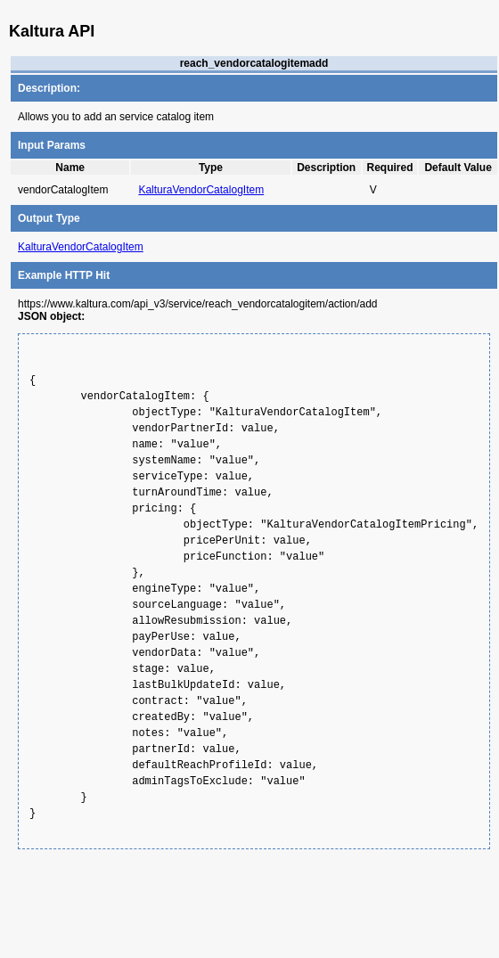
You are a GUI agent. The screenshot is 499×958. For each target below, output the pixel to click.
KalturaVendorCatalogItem (201, 190)
